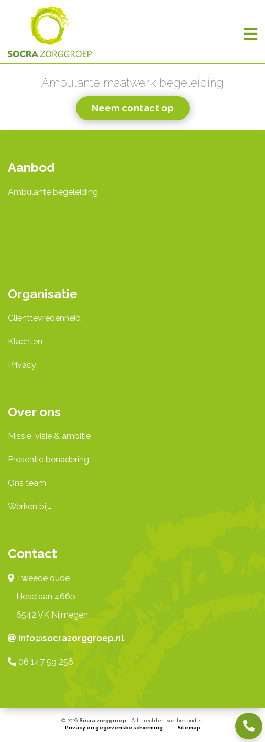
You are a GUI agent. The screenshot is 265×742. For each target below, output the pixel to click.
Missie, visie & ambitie (49, 436)
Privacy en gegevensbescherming (114, 728)
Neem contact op (133, 107)
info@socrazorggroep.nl (71, 638)
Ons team (27, 483)
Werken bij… (29, 507)
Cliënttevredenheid (44, 318)
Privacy (22, 365)
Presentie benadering (48, 460)
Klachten (25, 341)
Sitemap (189, 728)
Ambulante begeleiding (53, 192)
